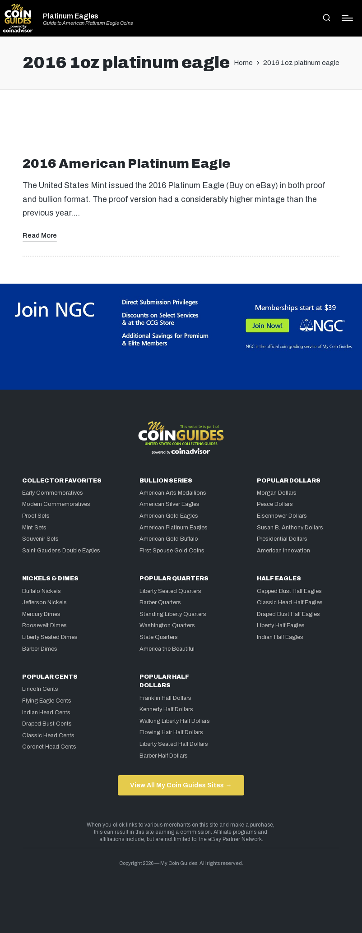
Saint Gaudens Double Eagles (61, 550)
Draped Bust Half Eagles (288, 614)
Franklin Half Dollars (165, 698)
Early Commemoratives (52, 493)
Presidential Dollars (282, 539)
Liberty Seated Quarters (170, 591)
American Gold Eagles (168, 516)
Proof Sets (36, 516)
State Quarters (158, 637)
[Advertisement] (181, 126)
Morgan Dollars (277, 493)
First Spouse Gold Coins (171, 550)
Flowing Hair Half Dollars (171, 732)
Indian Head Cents (46, 712)
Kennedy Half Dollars (166, 709)
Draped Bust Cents (47, 724)
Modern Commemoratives (56, 504)
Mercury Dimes (41, 614)
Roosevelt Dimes (44, 625)
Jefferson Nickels (44, 602)
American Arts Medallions (172, 493)
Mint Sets (34, 527)
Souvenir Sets (40, 539)
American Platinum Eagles (173, 527)
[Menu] (347, 18)
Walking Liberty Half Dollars (174, 721)
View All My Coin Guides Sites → (181, 785)
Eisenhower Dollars (282, 516)
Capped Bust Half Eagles (289, 591)
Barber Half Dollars (163, 756)
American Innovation (283, 550)
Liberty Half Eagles (281, 625)
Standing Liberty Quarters (172, 614)
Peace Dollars (275, 504)
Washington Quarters (167, 625)
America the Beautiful (167, 649)
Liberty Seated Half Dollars (173, 744)
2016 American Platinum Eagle (127, 163)
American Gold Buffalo (168, 539)
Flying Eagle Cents (46, 701)
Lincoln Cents (40, 689)
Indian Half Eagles (280, 637)
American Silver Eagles (169, 504)
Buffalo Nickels (41, 591)
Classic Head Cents (48, 735)
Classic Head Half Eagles (290, 602)
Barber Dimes (39, 649)
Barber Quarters (160, 602)
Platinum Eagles (70, 16)
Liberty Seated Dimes (50, 637)
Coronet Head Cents (49, 747)
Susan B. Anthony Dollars (290, 527)
